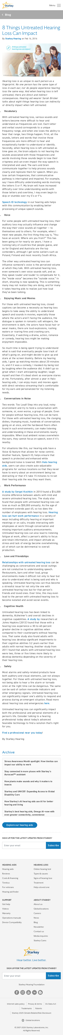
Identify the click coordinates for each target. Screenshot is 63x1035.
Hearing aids (8, 869)
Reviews (6, 873)
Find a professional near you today (22, 732)
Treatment (38, 882)
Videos (5, 909)
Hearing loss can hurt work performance (30, 514)
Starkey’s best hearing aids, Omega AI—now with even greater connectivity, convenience (29, 813)
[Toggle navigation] (54, 5)
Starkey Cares (40, 940)
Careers (37, 913)
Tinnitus (6, 882)
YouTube (28, 992)
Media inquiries (41, 936)
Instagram (22, 992)
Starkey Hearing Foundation (31, 984)
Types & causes (41, 873)
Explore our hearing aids (19, 825)
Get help (6, 904)
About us (38, 904)
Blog (8, 14)
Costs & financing (10, 878)
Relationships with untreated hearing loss (26, 562)
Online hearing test (42, 869)
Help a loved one (41, 887)
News (36, 918)
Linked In (34, 992)
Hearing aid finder (10, 892)
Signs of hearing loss (43, 878)
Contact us (39, 931)
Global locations (41, 909)
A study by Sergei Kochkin (17, 491)
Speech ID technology (14, 202)
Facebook (16, 992)
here (46, 703)
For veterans (8, 887)
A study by (34, 619)
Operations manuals (11, 918)
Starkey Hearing (13, 38)
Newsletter (39, 927)
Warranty (6, 913)
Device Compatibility (12, 922)
